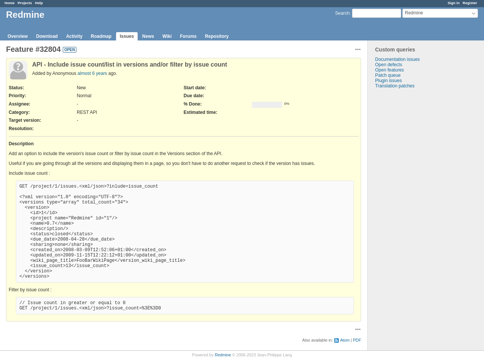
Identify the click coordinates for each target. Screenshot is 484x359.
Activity (74, 36)
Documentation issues (397, 59)
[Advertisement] (405, 207)
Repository (217, 36)
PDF (357, 340)
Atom (344, 340)
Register (470, 3)
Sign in (454, 3)
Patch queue (387, 75)
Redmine (223, 355)
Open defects (388, 64)
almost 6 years (92, 73)
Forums (188, 36)
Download (46, 36)
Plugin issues (388, 80)
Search (342, 13)
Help (39, 3)
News (148, 36)
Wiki (167, 36)
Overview (18, 36)
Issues (127, 36)
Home (10, 3)
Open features (389, 70)
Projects (25, 3)
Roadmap (101, 36)
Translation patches (394, 86)
